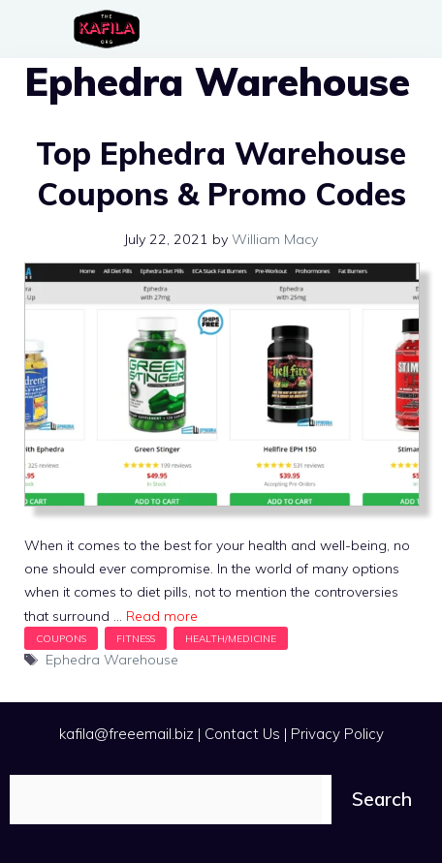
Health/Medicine (230, 638)
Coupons (61, 638)
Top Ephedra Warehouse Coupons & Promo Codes (221, 173)
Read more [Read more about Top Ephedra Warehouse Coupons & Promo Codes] (162, 616)
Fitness (135, 638)
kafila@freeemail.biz (126, 733)
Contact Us (242, 733)
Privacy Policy (337, 733)
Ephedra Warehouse (112, 659)
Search (382, 799)
